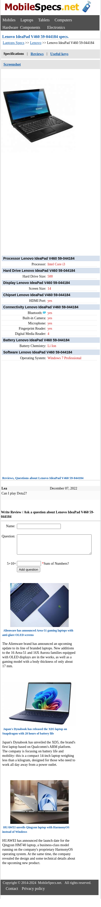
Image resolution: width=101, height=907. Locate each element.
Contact (12, 892)
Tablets (44, 20)
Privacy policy (33, 892)
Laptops (26, 20)
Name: (11, 526)
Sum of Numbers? (56, 567)
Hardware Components (21, 27)
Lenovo (35, 43)
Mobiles (8, 20)
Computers (63, 20)
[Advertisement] (46, 199)
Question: (9, 536)
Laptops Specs (13, 43)
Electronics (56, 27)
